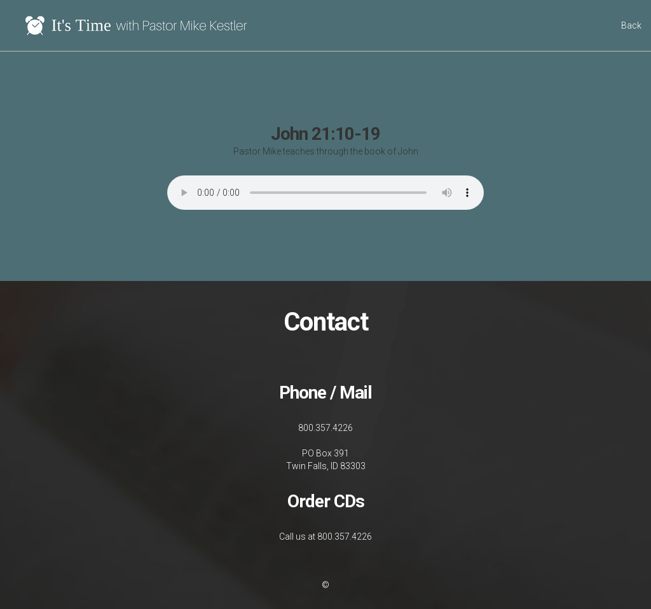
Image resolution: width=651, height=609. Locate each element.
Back (631, 25)
